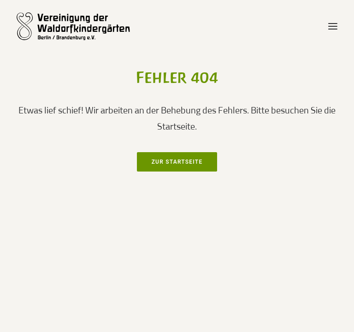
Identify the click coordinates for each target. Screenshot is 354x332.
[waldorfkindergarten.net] (79, 26)
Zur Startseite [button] (177, 162)
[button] (333, 26)
